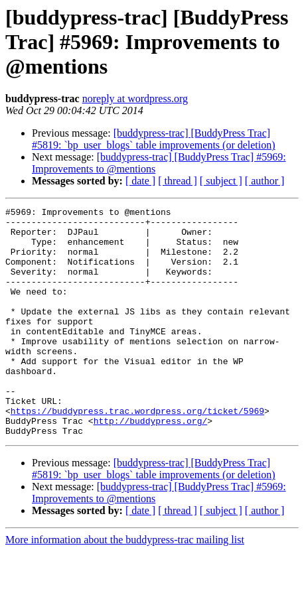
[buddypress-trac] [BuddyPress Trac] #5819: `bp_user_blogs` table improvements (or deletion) (153, 139)
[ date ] (140, 180)
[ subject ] (221, 180)
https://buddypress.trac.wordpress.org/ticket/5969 (137, 452)
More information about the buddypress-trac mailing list (124, 585)
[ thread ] (177, 180)
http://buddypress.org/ (151, 464)
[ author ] (265, 180)
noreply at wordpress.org (135, 98)
